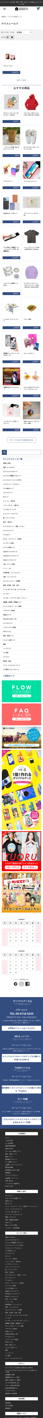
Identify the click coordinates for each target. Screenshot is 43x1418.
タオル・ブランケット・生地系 (12, 539)
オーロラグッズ (7, 623)
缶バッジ (5, 497)
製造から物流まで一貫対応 (13, 1380)
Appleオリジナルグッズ (10, 551)
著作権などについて (11, 1159)
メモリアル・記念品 (9, 610)
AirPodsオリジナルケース (11, 556)
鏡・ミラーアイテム (9, 518)
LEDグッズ (8, 1222)
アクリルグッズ (7, 492)
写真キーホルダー (10, 1237)
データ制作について (11, 1162)
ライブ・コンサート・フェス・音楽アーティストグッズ (21, 1206)
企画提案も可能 (9, 1374)
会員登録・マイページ (11, 1178)
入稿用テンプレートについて (13, 1164)
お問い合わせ (9, 1181)
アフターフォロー (10, 1391)
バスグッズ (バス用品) (9, 627)
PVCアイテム (7, 631)
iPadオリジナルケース (9, 560)
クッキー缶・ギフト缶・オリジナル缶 (14, 589)
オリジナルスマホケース (10, 471)
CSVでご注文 (9, 1186)
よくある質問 (9, 1143)
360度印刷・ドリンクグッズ (11, 572)
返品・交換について (11, 1154)
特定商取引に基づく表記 (12, 1170)
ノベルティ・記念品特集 (12, 1228)
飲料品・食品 (7, 661)
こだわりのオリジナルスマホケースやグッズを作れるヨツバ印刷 (21, 1121)
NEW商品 (8, 1403)
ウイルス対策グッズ (15, 17)
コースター (6, 594)
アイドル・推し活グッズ (12, 1212)
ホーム (7, 1138)
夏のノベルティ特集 (11, 1225)
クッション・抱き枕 (9, 501)
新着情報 (7, 1408)
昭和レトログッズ (10, 1217)
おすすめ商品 (9, 1405)
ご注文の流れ (9, 1140)
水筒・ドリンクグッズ (9, 577)
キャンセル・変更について (13, 1151)
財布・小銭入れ (7, 522)
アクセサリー (7, 535)
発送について (9, 1156)
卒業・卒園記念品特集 (11, 1220)
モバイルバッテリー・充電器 (11, 581)
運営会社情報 (9, 1167)
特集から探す (7, 463)
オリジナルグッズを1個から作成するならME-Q (19, 1367)
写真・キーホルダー (9, 467)
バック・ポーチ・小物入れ (11, 505)
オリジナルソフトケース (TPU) (12, 480)
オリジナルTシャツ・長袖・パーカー (14, 526)
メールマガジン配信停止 (12, 1183)
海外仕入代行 (9, 1148)
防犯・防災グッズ (8, 636)
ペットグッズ (7, 648)
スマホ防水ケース (8, 488)
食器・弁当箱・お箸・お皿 (11, 585)
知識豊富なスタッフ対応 (12, 1377)
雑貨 (4, 644)
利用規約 (7, 1173)
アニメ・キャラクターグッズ (11, 665)
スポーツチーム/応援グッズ (13, 1198)
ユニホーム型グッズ (9, 640)
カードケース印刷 (8, 543)
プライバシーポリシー (11, 1175)
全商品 (3, 17)
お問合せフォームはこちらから (21, 1028)
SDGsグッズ (9, 1201)
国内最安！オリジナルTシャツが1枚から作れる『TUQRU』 (21, 1089)
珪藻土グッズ (7, 615)
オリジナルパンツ (8, 530)
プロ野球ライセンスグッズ (11, 669)
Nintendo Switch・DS (9, 619)
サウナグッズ (9, 1195)
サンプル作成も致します (12, 1382)
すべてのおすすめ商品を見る (22, 440)
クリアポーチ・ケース (9, 509)
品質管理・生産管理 (11, 1393)
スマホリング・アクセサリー (11, 484)
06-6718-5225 (24, 1013)
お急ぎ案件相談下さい (11, 1388)
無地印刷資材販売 (10, 1146)
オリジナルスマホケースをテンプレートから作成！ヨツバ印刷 (21, 1371)
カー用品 (5, 652)
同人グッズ (8, 1203)
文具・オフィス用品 (9, 564)
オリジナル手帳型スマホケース (12, 476)
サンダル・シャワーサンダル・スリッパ (15, 598)
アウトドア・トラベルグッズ (13, 1214)
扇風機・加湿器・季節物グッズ (12, 602)
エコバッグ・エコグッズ (10, 513)
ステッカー (6, 657)
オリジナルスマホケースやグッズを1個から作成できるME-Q (21, 1058)
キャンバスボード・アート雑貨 (12, 606)
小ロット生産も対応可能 (12, 1385)
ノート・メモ (7, 568)
